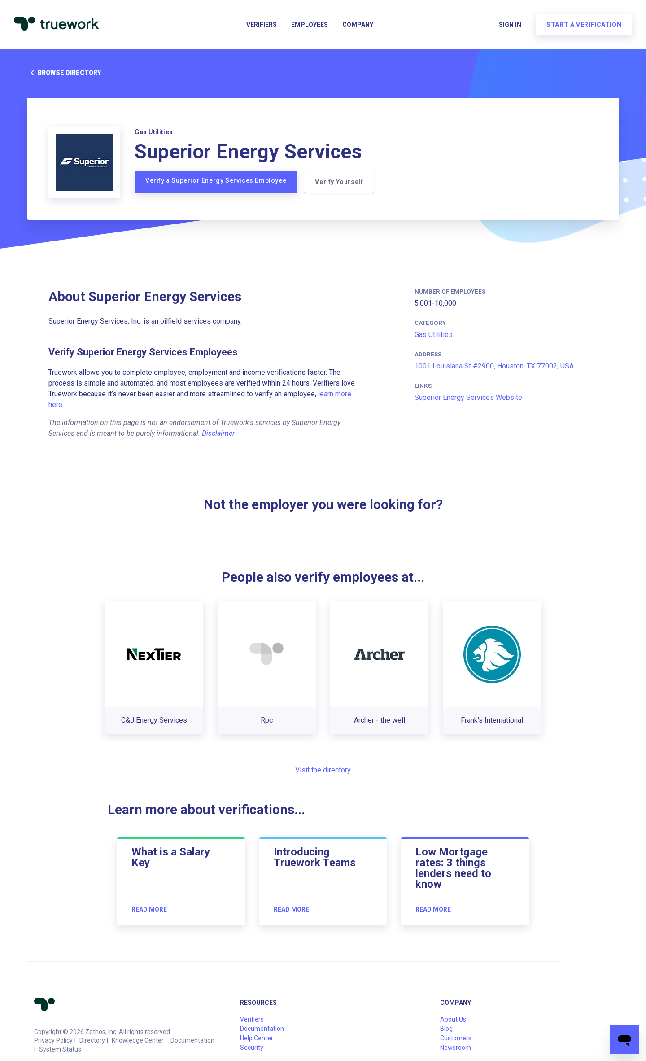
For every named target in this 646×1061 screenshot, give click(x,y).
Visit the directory (323, 770)
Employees (309, 25)
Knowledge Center (138, 1040)
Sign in (509, 25)
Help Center (256, 1038)
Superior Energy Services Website (468, 397)
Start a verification (583, 25)
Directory (92, 1040)
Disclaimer (218, 433)
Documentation (192, 1040)
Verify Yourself (339, 181)
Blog (446, 1028)
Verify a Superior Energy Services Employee (215, 180)
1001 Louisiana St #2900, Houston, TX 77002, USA (494, 366)
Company (357, 25)
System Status (60, 1049)
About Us (453, 1019)
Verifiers (261, 25)
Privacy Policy (53, 1040)
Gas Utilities (434, 334)
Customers (455, 1038)
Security (251, 1047)
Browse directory (64, 72)
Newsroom (455, 1047)
